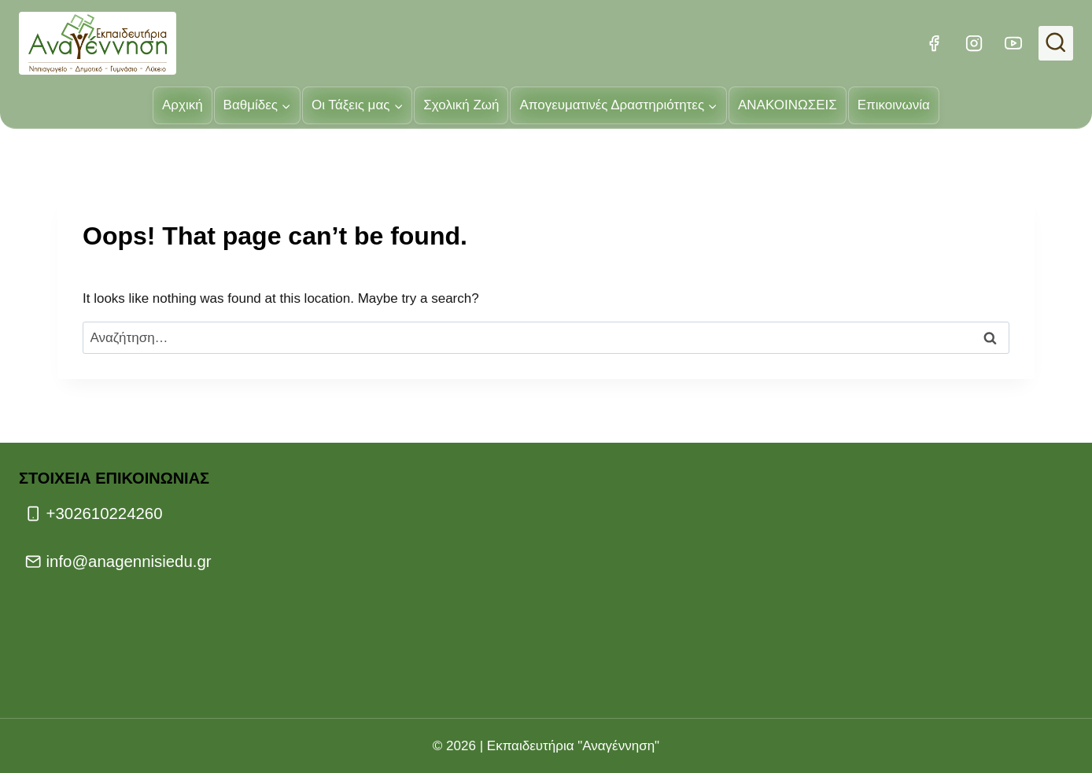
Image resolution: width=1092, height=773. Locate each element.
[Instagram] (973, 43)
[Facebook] (934, 43)
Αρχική (182, 105)
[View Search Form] (1056, 43)
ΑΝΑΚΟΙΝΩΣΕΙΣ (787, 105)
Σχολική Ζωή (461, 105)
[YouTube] (1013, 43)
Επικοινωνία (894, 105)
